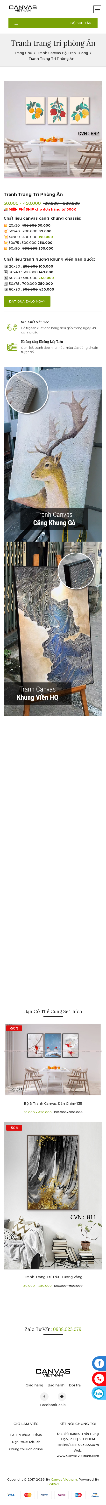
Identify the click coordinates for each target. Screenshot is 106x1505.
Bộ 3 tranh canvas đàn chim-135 (53, 1103)
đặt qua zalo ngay (27, 301)
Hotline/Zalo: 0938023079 (78, 1445)
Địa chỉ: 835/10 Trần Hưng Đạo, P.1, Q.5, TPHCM (78, 1436)
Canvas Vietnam (64, 1479)
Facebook (44, 1398)
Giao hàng (34, 1385)
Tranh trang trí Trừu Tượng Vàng (53, 1277)
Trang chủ (23, 53)
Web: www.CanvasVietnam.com (78, 1453)
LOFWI (53, 1484)
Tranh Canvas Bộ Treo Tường (62, 53)
